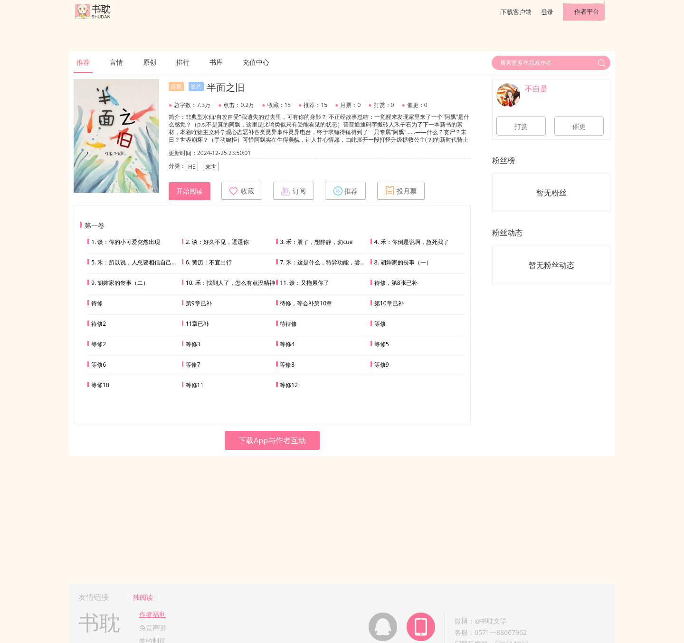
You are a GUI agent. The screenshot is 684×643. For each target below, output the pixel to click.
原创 (149, 62)
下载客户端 (516, 12)
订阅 (293, 190)
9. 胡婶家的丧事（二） (120, 283)
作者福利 (152, 614)
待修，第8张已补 (396, 283)
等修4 (287, 344)
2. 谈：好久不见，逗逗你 (217, 242)
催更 (579, 126)
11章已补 (197, 324)
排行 (183, 62)
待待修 (288, 324)
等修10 (100, 385)
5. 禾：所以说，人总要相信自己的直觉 (140, 262)
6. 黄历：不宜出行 (209, 262)
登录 (547, 12)
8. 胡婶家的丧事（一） (403, 262)
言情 (116, 62)
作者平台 (586, 11)
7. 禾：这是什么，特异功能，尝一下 (325, 262)
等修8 (287, 364)
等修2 (98, 344)
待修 (97, 303)
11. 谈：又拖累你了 (304, 283)
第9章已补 (199, 303)
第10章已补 (389, 303)
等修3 (193, 344)
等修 (380, 324)
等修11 (195, 385)
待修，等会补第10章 (306, 303)
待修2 (98, 324)
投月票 (401, 190)
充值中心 (256, 62)
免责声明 (152, 627)
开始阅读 (189, 191)
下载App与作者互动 (272, 440)
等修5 (381, 344)
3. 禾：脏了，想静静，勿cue (316, 242)
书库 (216, 62)
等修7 (193, 364)
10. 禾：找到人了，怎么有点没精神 (230, 283)
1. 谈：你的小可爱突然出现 (125, 242)
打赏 (521, 126)
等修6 (98, 364)
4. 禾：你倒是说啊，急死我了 (411, 242)
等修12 (289, 385)
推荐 (83, 62)
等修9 (381, 364)
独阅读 (143, 597)
